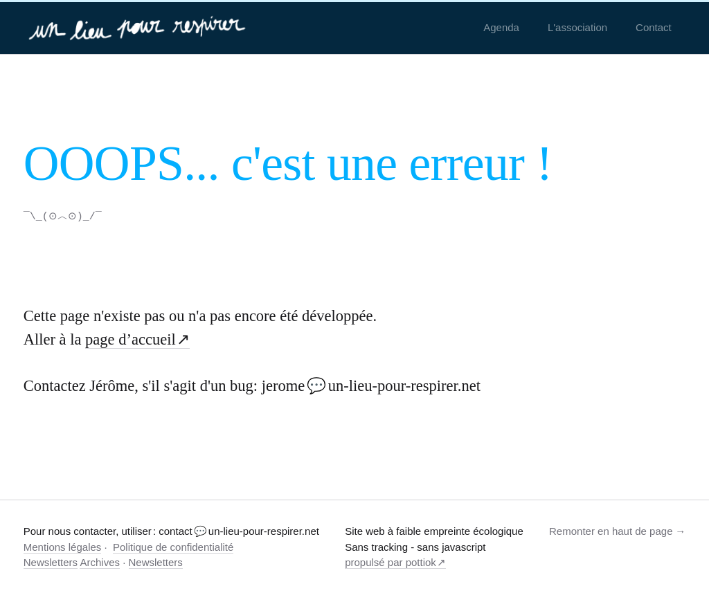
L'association (577, 27)
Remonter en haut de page (610, 530)
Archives (100, 561)
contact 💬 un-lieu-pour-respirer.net (239, 530)
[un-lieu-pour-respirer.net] (139, 27)
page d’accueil (130, 338)
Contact (654, 27)
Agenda (501, 27)
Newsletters (51, 561)
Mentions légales (63, 546)
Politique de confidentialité (173, 546)
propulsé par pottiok (390, 561)
